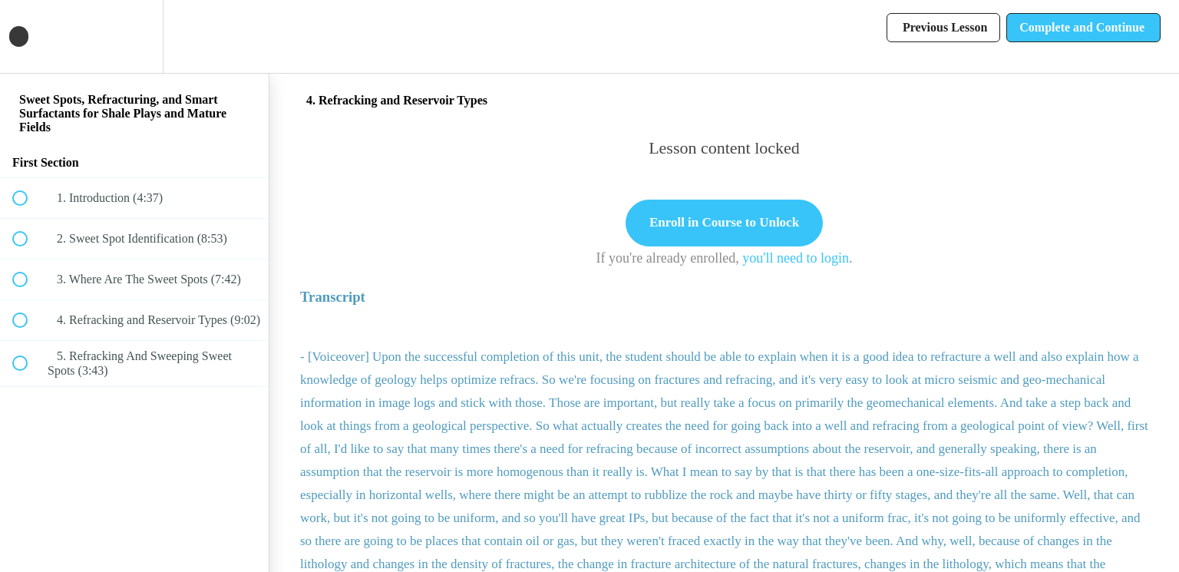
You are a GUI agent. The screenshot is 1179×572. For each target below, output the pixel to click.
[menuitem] (134, 36)
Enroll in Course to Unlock (724, 222)
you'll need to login (795, 258)
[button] (28, 36)
